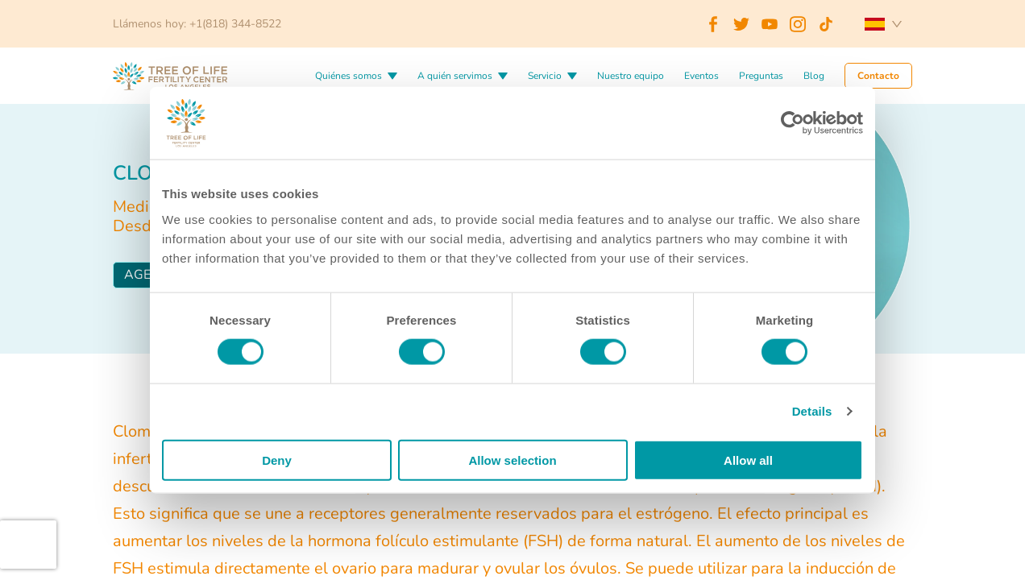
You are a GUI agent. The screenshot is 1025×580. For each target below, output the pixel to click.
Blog (813, 75)
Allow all (748, 459)
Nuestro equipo (630, 75)
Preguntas (761, 75)
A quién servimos (454, 75)
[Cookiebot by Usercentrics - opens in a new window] (792, 123)
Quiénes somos (348, 75)
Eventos (701, 75)
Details (812, 411)
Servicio (545, 75)
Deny (277, 459)
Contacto (878, 75)
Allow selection (512, 459)
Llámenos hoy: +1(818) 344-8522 (197, 23)
